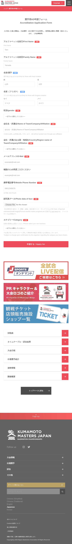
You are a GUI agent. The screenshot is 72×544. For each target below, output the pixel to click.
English (9, 504)
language (58, 3)
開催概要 (38, 376)
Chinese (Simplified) (14, 499)
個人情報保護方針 (12, 527)
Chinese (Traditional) (15, 501)
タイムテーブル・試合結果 (38, 342)
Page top (36, 416)
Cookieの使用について (13, 523)
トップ (5, 8)
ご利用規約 (10, 531)
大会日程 (38, 350)
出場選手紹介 (38, 359)
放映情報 (38, 368)
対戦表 (38, 333)
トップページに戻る (39, 391)
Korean (9, 510)
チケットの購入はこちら (35, 485)
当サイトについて (12, 519)
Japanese (11, 507)
